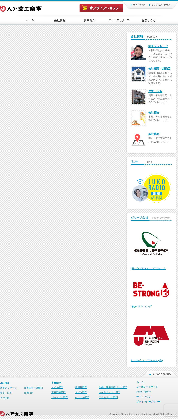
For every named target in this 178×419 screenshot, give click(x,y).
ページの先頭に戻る (157, 373)
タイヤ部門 (81, 392)
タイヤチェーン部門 (109, 392)
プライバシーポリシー (162, 5)
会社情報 (4, 383)
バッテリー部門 (59, 397)
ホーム (140, 382)
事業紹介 (56, 382)
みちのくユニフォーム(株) (147, 360)
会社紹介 (153, 112)
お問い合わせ (143, 391)
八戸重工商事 (21, 7)
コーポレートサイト (147, 386)
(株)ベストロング (141, 306)
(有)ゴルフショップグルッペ (148, 268)
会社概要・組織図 (159, 68)
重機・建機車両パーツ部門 (113, 387)
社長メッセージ (158, 46)
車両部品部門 (58, 392)
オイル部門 (57, 387)
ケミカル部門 (82, 397)
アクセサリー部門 (108, 397)
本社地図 (153, 134)
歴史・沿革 (155, 91)
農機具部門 (81, 387)
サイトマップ (134, 5)
